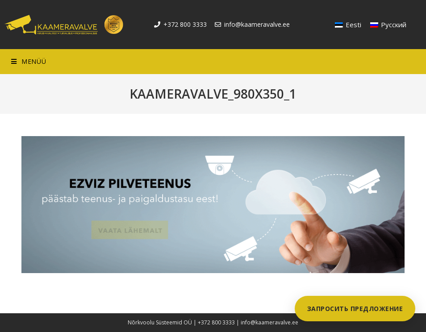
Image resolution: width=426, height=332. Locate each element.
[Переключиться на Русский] (388, 25)
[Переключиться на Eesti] (348, 25)
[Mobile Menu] (28, 62)
